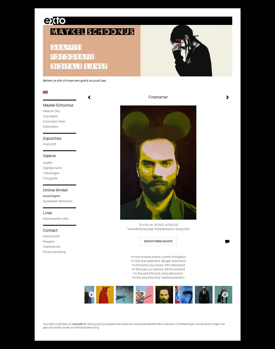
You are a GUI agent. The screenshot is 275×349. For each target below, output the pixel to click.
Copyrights (50, 116)
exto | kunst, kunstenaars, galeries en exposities (54, 21)
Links (47, 212)
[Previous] (92, 294)
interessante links (55, 218)
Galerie (49, 155)
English (45, 92)
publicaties (50, 127)
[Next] (225, 294)
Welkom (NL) (51, 111)
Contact (50, 230)
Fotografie (50, 178)
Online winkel (55, 189)
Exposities (52, 138)
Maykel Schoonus (58, 105)
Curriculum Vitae (54, 121)
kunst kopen (51, 196)
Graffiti (47, 163)
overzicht (49, 144)
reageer (49, 241)
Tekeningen (51, 173)
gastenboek (51, 247)
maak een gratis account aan (86, 80)
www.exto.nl (79, 324)
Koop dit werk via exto (158, 241)
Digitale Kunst (52, 168)
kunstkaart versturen (57, 201)
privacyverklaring (54, 252)
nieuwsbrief (51, 236)
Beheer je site (52, 80)
